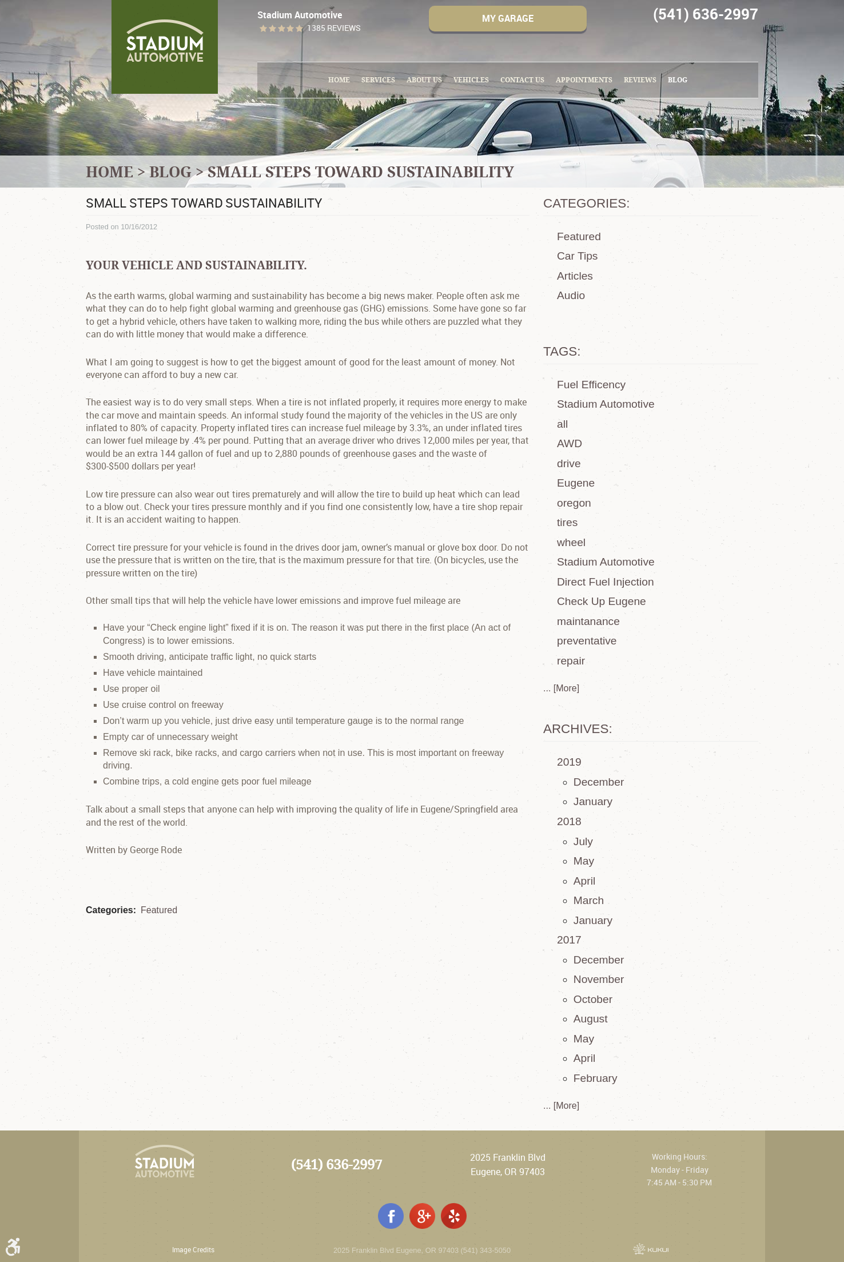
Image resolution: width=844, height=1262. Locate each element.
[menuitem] (339, 80)
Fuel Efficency (591, 385)
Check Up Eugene (601, 601)
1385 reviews (334, 28)
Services (378, 80)
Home (339, 80)
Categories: (586, 203)
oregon (574, 503)
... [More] (561, 688)
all (562, 424)
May (584, 861)
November (599, 979)
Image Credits (193, 1249)
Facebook (391, 1216)
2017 (569, 940)
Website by (650, 1249)
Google (422, 1216)
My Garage (508, 18)
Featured (159, 910)
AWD (569, 443)
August (591, 1019)
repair (571, 661)
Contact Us (522, 80)
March (589, 900)
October (593, 999)
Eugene (576, 483)
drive (569, 463)
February (596, 1078)
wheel (571, 542)
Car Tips (577, 256)
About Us (424, 80)
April (584, 881)
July (583, 841)
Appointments (584, 80)
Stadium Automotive (606, 404)
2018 (569, 821)
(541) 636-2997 (336, 1164)
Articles (575, 276)
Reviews (640, 80)
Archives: (577, 729)
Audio (571, 295)
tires (567, 522)
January (593, 801)
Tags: (562, 351)
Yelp (454, 1216)
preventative (587, 641)
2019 (569, 762)
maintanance (588, 621)
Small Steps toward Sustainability (361, 171)
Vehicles (471, 80)
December (599, 782)
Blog (677, 80)
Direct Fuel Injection (605, 582)
